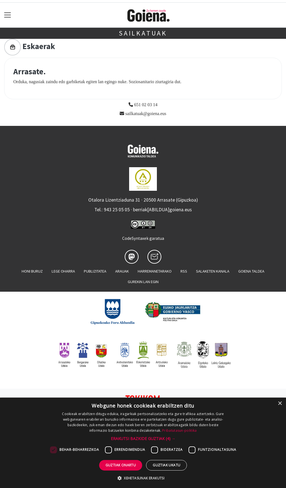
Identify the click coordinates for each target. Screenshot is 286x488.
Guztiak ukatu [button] (166, 465)
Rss (183, 271)
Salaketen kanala (212, 271)
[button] (143, 438)
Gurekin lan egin (143, 281)
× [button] (280, 403)
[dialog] (143, 443)
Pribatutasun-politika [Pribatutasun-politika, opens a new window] (179, 430)
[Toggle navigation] (8, 15)
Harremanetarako (155, 271)
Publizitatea (95, 271)
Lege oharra (63, 271)
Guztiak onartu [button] (121, 465)
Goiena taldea (251, 271)
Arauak (122, 271)
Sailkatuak (143, 33)
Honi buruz (32, 271)
